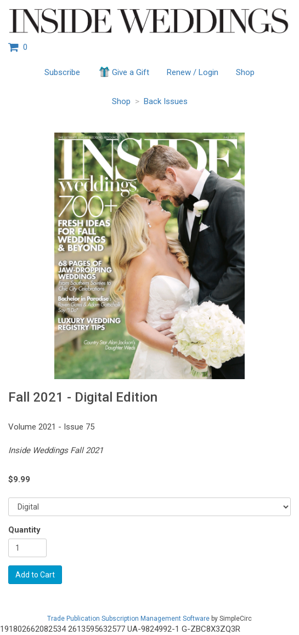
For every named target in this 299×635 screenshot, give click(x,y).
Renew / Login (192, 72)
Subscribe (62, 72)
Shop (245, 72)
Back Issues (166, 101)
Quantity (24, 530)
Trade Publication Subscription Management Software (128, 618)
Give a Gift (123, 71)
